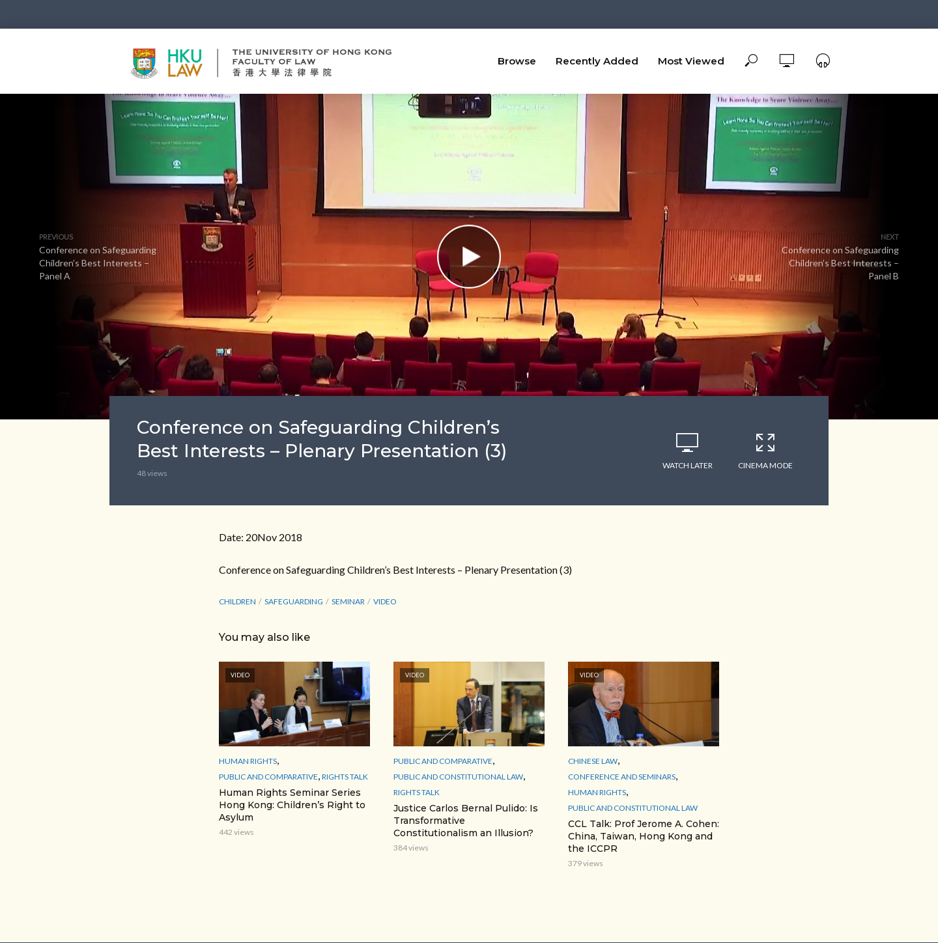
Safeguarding (293, 601)
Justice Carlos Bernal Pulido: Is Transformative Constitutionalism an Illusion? (465, 820)
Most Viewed (691, 61)
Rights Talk (345, 776)
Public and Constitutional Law (458, 776)
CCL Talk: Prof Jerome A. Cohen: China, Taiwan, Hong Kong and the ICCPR (643, 836)
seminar (348, 601)
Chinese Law (593, 761)
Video (385, 601)
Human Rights (248, 761)
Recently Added (597, 61)
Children (237, 601)
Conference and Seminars (621, 776)
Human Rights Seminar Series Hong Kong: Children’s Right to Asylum (292, 805)
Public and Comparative (268, 776)
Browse (517, 61)
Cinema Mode (765, 450)
